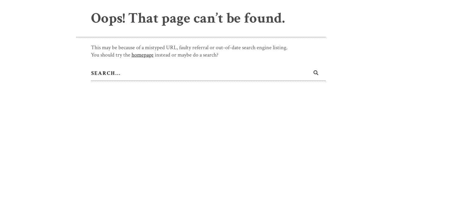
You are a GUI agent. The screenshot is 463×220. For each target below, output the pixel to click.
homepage (143, 54)
